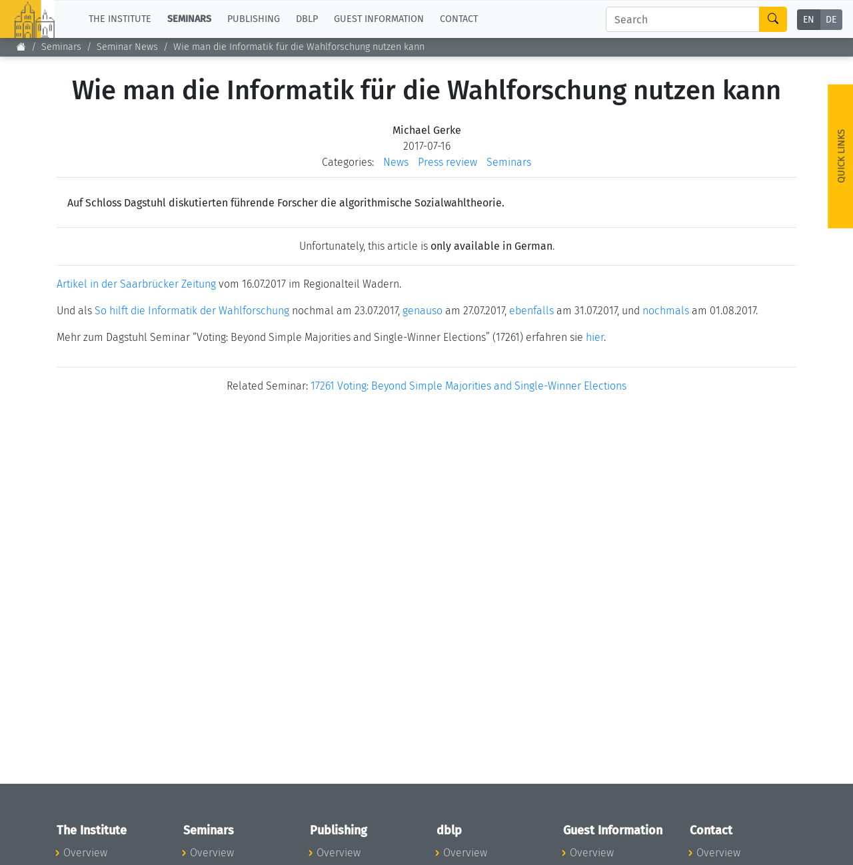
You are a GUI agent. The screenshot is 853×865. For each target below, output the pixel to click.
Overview (85, 852)
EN (808, 19)
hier (595, 337)
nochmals (665, 310)
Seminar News (127, 47)
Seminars (61, 47)
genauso (422, 310)
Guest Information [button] (379, 19)
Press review (447, 162)
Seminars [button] (189, 19)
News (396, 162)
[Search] (683, 19)
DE (831, 19)
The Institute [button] (120, 19)
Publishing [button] (253, 19)
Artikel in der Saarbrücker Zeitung (136, 284)
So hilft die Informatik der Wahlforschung (192, 310)
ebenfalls (531, 310)
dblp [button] (307, 19)
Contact (459, 19)
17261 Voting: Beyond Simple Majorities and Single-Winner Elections (468, 386)
